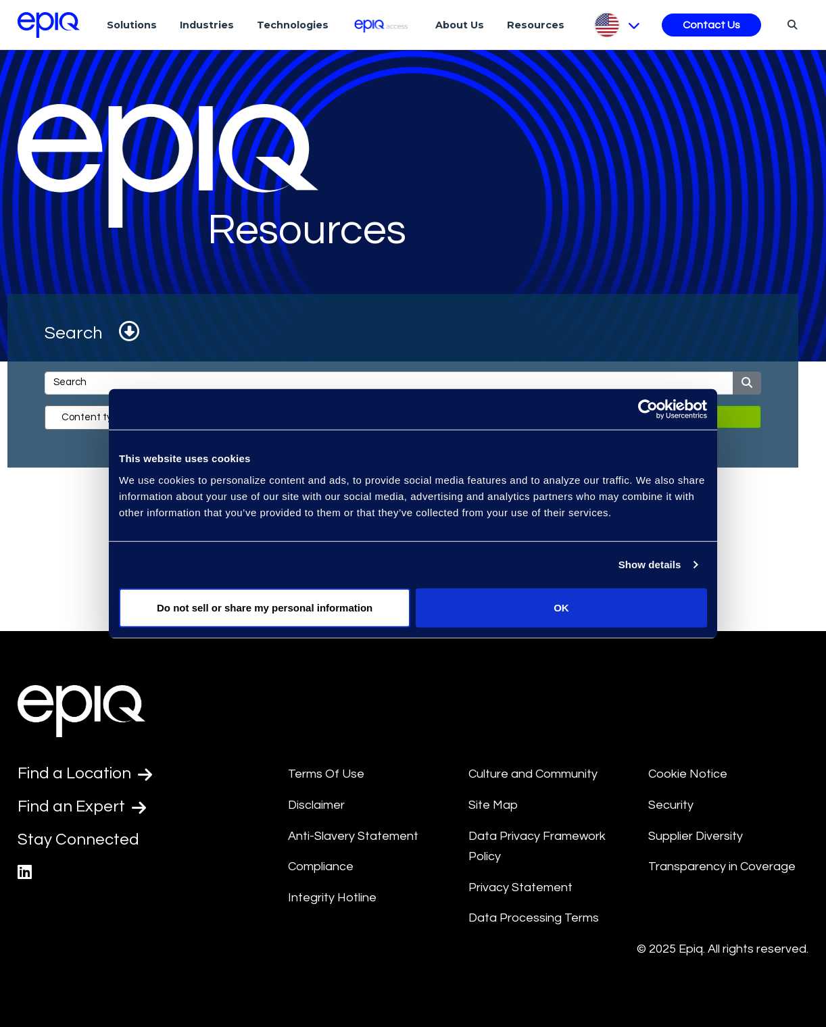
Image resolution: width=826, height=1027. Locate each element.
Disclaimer (316, 805)
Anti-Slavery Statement (353, 836)
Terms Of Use (326, 774)
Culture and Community (533, 774)
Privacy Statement (520, 887)
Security (671, 805)
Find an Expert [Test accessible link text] (82, 807)
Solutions (132, 25)
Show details (649, 564)
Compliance (321, 866)
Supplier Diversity (695, 836)
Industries (207, 25)
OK (561, 607)
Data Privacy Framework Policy (537, 846)
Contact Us (711, 25)
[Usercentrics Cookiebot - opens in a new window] (648, 409)
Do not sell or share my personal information (264, 607)
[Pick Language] (616, 25)
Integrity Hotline (332, 897)
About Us (459, 25)
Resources (535, 25)
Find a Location (85, 773)
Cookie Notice (687, 774)
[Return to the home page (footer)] (49, 25)
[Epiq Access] (382, 24)
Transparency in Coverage (722, 866)
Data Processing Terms (533, 917)
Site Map (493, 805)
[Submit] (747, 383)
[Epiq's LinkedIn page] (25, 872)
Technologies (293, 25)
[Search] (790, 24)
